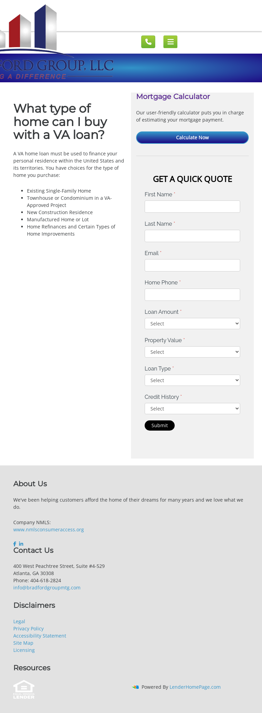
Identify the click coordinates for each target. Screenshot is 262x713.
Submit (159, 425)
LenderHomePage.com (195, 687)
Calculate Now (192, 137)
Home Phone (163, 282)
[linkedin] (21, 544)
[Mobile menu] (170, 42)
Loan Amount (163, 312)
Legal (19, 621)
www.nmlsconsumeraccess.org (48, 529)
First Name (160, 194)
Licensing (24, 650)
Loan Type (159, 368)
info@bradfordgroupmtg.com (47, 587)
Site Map (23, 643)
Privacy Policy (28, 628)
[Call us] (148, 42)
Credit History (163, 397)
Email (153, 253)
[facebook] (15, 544)
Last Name (160, 224)
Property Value (165, 340)
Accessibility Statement (39, 635)
